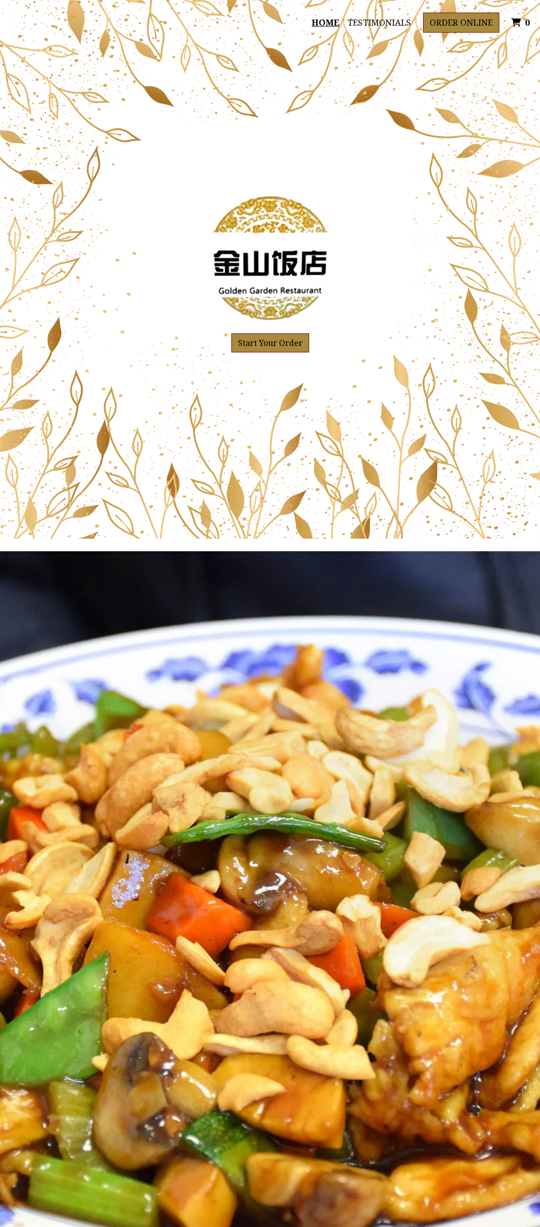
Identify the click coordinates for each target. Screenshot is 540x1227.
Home (325, 22)
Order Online (461, 22)
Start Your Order (270, 342)
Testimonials (379, 22)
